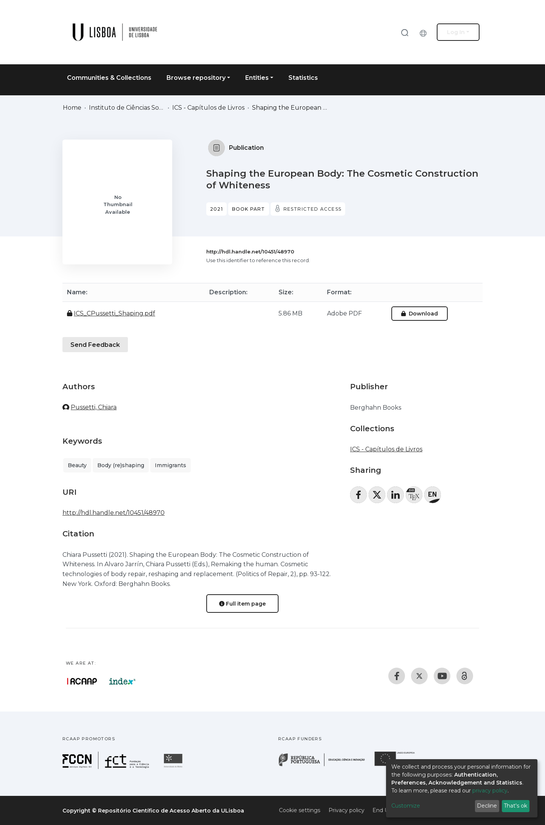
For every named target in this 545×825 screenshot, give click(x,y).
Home (72, 107)
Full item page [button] (242, 603)
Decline (487, 805)
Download (419, 313)
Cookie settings (299, 810)
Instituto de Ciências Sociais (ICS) (127, 107)
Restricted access (312, 209)
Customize (405, 805)
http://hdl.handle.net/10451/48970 (250, 252)
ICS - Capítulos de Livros (208, 107)
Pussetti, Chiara (94, 407)
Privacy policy (346, 810)
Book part (248, 209)
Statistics (303, 77)
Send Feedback (95, 344)
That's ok (515, 805)
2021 (216, 209)
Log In (456, 32)
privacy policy (490, 790)
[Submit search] (404, 32)
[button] (425, 32)
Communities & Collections (109, 77)
